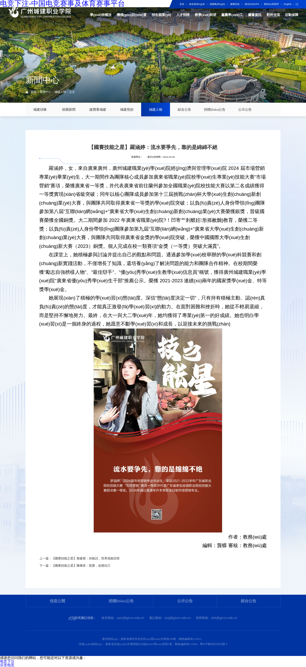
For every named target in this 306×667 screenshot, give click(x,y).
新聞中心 (45, 91)
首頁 (33, 91)
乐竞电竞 (7, 665)
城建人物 (60, 91)
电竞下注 (7, 661)
